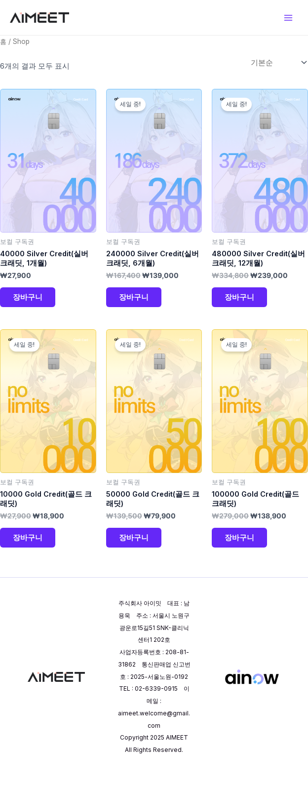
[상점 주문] (277, 63)
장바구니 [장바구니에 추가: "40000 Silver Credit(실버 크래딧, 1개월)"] (28, 300)
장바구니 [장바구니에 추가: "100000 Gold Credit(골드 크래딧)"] (240, 543)
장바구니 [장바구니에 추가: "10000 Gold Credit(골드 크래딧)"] (28, 543)
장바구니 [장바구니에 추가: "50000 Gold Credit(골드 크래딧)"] (135, 543)
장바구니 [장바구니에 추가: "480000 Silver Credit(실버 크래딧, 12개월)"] (240, 300)
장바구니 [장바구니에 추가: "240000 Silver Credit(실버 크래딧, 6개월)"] (135, 300)
